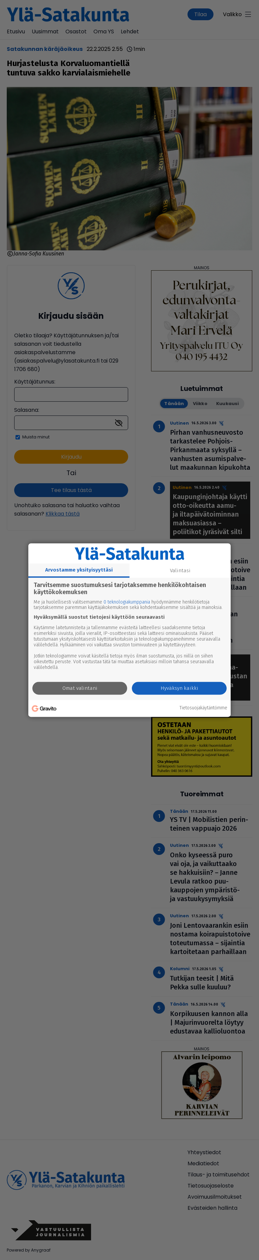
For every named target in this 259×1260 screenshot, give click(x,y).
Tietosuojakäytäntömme (203, 708)
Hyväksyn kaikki (179, 688)
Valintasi (180, 570)
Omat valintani (79, 688)
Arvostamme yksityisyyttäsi (79, 570)
